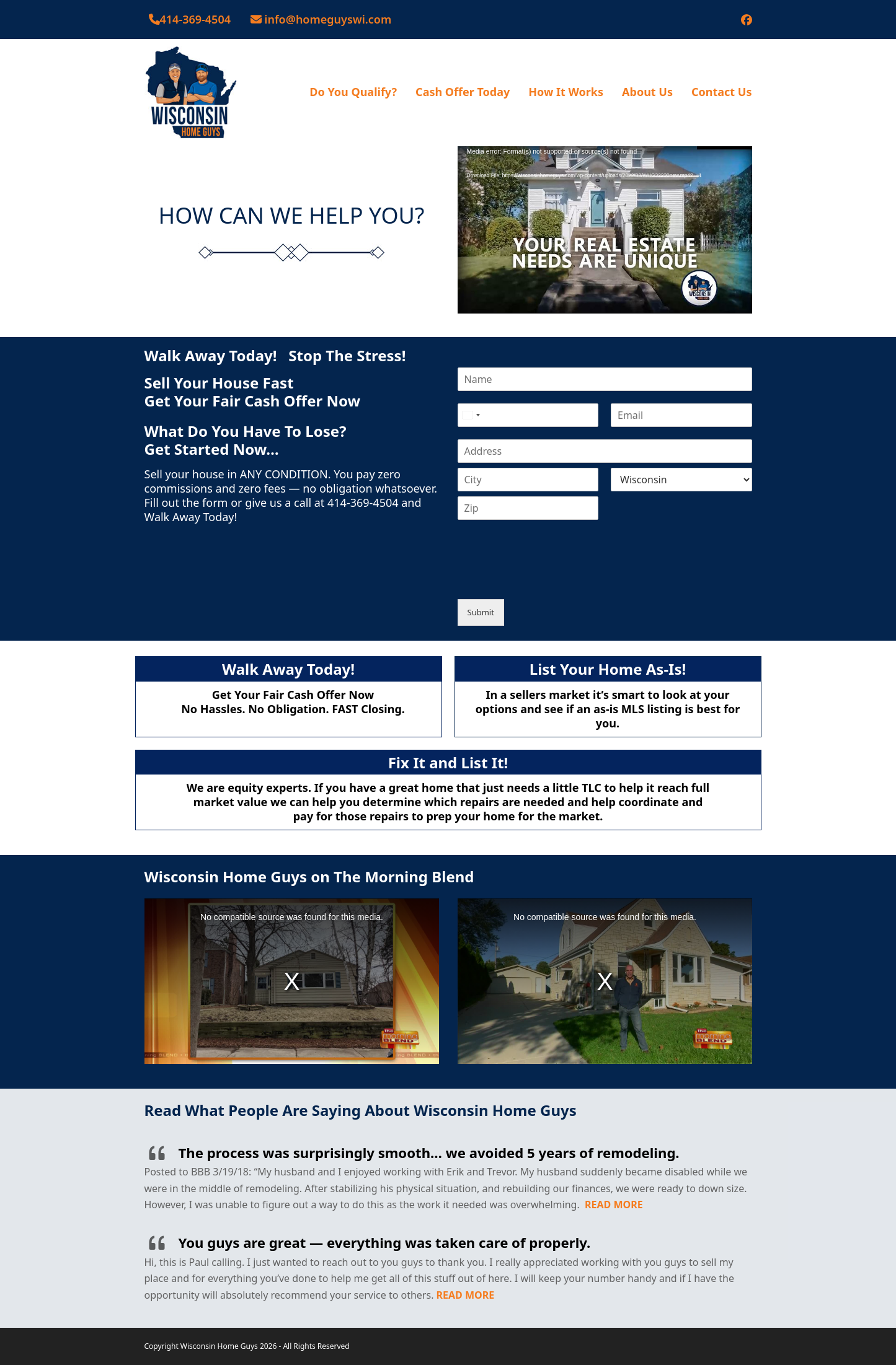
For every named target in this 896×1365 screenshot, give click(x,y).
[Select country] (471, 415)
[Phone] (528, 415)
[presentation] (552, 578)
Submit (481, 612)
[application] (605, 229)
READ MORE (614, 1204)
